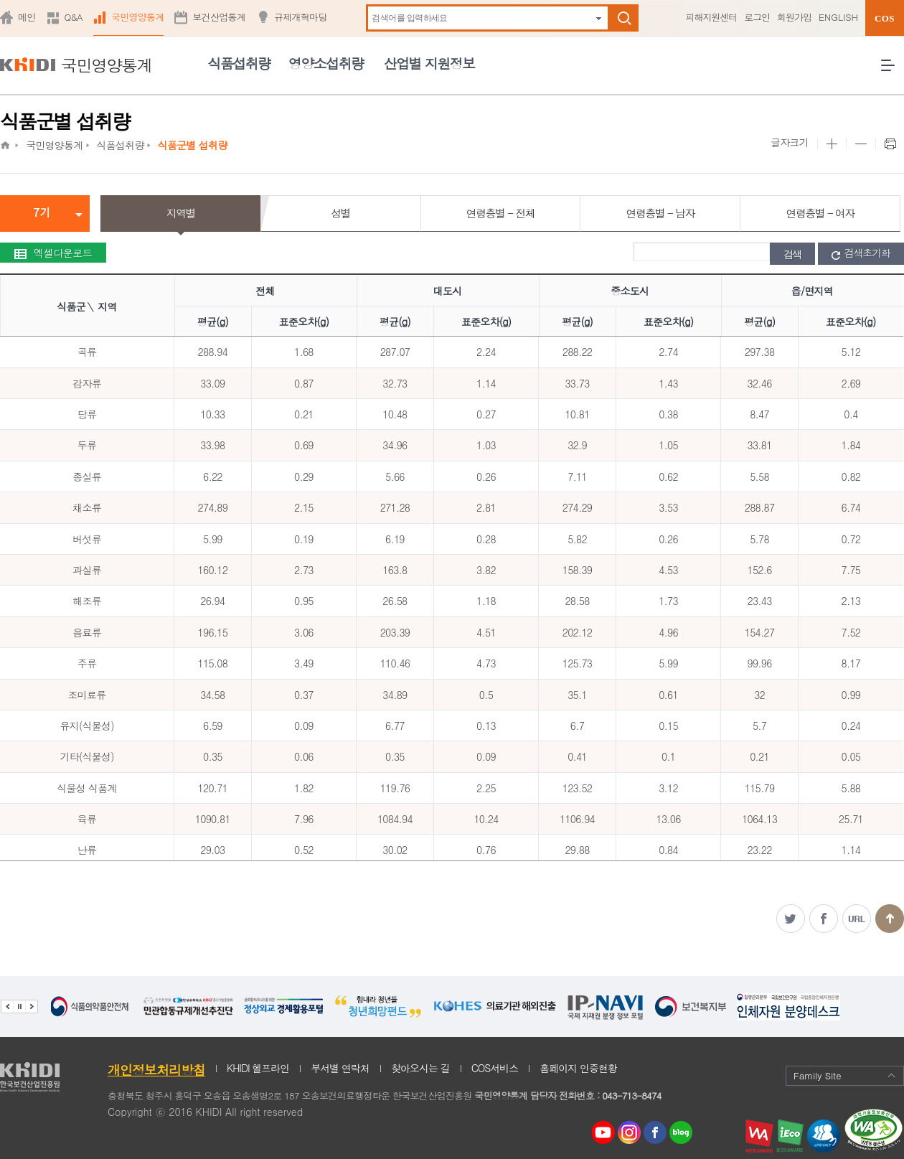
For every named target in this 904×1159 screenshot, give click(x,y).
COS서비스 (495, 1068)
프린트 (889, 144)
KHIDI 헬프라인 (258, 1068)
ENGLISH (838, 17)
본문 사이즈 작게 (860, 144)
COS (885, 18)
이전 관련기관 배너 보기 (7, 1006)
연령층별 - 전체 (500, 212)
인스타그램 (631, 1133)
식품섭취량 (238, 62)
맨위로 (889, 918)
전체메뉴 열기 (892, 71)
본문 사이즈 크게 (831, 144)
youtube (603, 1129)
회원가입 (794, 17)
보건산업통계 (218, 17)
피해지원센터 (711, 17)
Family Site (845, 1075)
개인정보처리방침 (156, 1070)
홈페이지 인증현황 (578, 1068)
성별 (340, 212)
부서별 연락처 (340, 1068)
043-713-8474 (631, 1095)
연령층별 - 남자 (660, 212)
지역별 (181, 212)
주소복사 (856, 918)
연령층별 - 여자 (820, 212)
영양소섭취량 (326, 62)
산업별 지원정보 (429, 62)
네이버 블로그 (681, 1133)
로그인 (757, 17)
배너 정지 (19, 1006)
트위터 (790, 918)
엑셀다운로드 (53, 252)
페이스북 (823, 918)
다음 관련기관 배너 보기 (31, 1006)
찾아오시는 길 (420, 1068)
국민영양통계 (137, 17)
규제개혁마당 (300, 17)
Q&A (74, 17)
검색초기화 (861, 253)
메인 (27, 17)
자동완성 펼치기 (599, 18)
